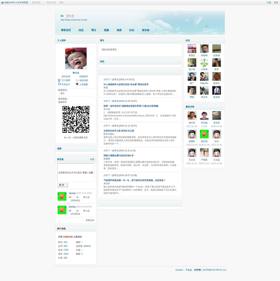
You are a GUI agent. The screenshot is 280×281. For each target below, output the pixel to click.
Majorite (204, 83)
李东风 (216, 123)
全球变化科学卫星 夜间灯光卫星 (119, 131)
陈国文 (192, 55)
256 (65, 258)
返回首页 (36, 2)
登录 (276, 2)
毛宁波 (107, 109)
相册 (119, 30)
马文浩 (192, 160)
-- (82, 242)
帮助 (61, 2)
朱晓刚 (107, 159)
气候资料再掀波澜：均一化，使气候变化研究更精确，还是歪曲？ (135, 180)
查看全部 (90, 220)
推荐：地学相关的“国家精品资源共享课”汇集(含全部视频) (131, 106)
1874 (66, 254)
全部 (92, 159)
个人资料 (61, 40)
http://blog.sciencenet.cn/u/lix (74, 20)
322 (65, 242)
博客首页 (66, 30)
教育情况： (63, 90)
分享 (71, 16)
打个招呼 (66, 80)
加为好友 (66, 76)
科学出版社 (109, 134)
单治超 (204, 123)
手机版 (189, 270)
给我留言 (83, 76)
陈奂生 (216, 83)
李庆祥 (107, 183)
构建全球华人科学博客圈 (16, 2)
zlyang (72, 193)
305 (65, 246)
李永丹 (204, 97)
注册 (269, 2)
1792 (66, 250)
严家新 (204, 160)
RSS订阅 (51, 2)
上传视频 (83, 84)
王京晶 (216, 160)
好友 (131, 30)
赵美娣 (216, 55)
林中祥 (192, 123)
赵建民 (192, 141)
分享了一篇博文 (111, 79)
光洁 (216, 141)
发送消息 (83, 80)
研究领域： (63, 99)
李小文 (76, 73)
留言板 (145, 30)
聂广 (192, 83)
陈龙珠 (216, 97)
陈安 (216, 69)
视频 (106, 30)
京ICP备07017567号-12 (214, 270)
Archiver (179, 270)
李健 (106, 87)
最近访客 (190, 106)
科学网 (197, 270)
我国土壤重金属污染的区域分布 (119, 155)
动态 (81, 30)
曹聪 (192, 97)
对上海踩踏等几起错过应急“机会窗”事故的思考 (126, 84)
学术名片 (65, 84)
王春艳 (204, 69)
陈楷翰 (204, 55)
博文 (93, 30)
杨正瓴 (204, 141)
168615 (87, 246)
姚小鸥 (192, 69)
